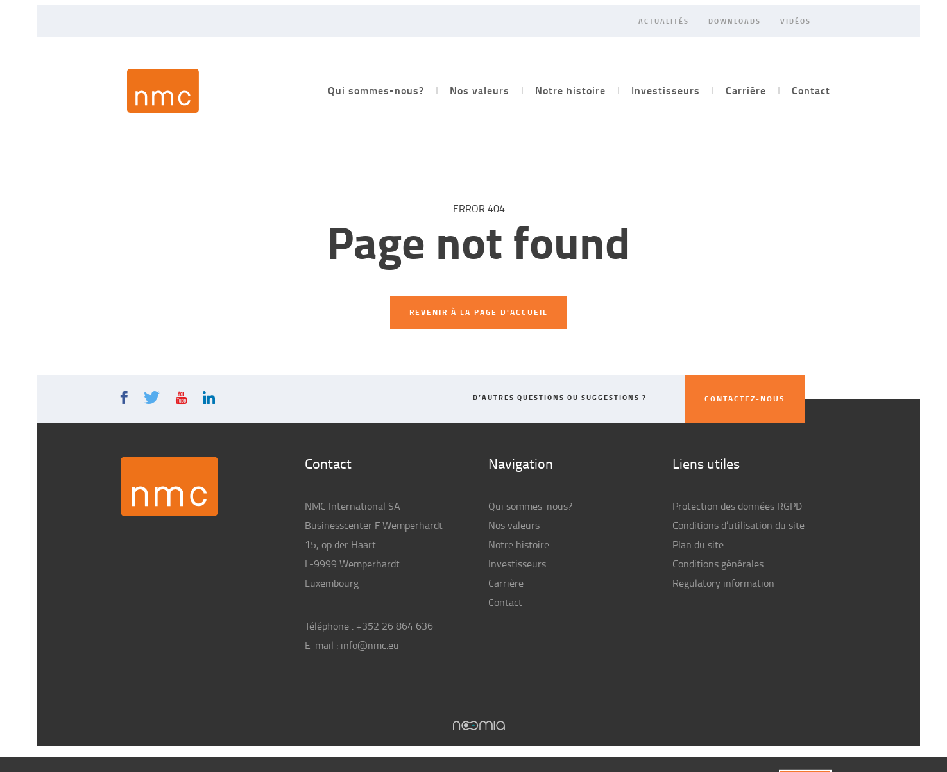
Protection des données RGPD (737, 506)
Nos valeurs (479, 90)
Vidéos (795, 20)
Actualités (663, 20)
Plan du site (698, 544)
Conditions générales (718, 564)
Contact (811, 90)
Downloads (734, 20)
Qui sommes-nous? (376, 90)
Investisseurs (665, 90)
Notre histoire (570, 90)
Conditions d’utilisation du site (738, 525)
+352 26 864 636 (394, 626)
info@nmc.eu (370, 645)
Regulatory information (723, 583)
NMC (163, 91)
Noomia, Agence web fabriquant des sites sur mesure (479, 725)
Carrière (746, 90)
